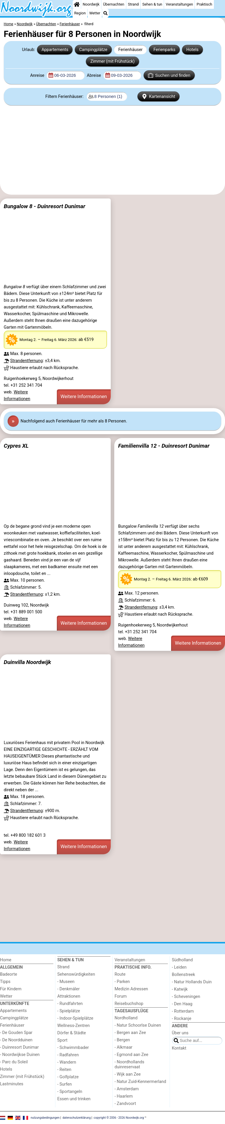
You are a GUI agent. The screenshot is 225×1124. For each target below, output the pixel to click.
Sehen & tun (152, 4)
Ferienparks (164, 49)
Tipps (5, 981)
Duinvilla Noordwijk (27, 662)
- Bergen (122, 1040)
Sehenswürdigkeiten (76, 974)
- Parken (122, 981)
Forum (121, 996)
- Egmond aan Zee (131, 1054)
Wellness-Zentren (73, 1025)
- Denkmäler (68, 989)
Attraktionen (68, 996)
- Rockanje (181, 1018)
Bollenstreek (183, 974)
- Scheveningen (186, 996)
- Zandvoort (125, 1103)
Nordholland (126, 1018)
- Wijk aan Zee (128, 1074)
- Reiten (64, 1069)
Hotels (192, 49)
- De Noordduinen (16, 1040)
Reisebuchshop (129, 1003)
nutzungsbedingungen (45, 1117)
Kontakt (179, 1048)
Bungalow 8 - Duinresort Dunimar (44, 206)
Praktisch (204, 4)
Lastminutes (11, 1083)
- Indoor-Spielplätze (75, 1018)
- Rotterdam (183, 1011)
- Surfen (64, 1084)
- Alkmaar (123, 1047)
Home (5, 959)
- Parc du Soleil (14, 1062)
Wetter (94, 13)
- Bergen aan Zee (130, 1032)
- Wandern (66, 1062)
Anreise (37, 75)
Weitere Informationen (84, 396)
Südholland (182, 959)
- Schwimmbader (73, 1047)
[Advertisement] (112, 150)
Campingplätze (93, 49)
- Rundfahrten (70, 1003)
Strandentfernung (26, 360)
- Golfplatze (68, 1076)
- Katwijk (180, 989)
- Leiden (179, 967)
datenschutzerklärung (76, 1117)
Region (80, 13)
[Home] (77, 4)
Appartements (55, 49)
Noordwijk (91, 4)
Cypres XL (16, 445)
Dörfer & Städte (71, 1032)
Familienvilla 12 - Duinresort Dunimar (163, 445)
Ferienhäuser (130, 49)
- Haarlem (124, 1096)
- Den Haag (182, 1003)
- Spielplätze (68, 1010)
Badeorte (8, 974)
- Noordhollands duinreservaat (129, 1064)
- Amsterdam (127, 1088)
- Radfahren (68, 1054)
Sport (62, 1040)
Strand (133, 4)
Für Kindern (10, 989)
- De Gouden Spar (16, 1032)
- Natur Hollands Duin (192, 981)
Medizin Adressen (131, 989)
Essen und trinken (74, 1098)
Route (120, 974)
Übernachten (113, 4)
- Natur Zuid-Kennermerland (140, 1081)
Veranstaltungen (179, 4)
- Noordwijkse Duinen (20, 1054)
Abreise (94, 75)
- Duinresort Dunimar (19, 1047)
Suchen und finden (169, 75)
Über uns (180, 1032)
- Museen (66, 981)
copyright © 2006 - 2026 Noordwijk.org (119, 1117)
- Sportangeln (69, 1091)
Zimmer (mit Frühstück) (112, 61)
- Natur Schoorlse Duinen (138, 1025)
